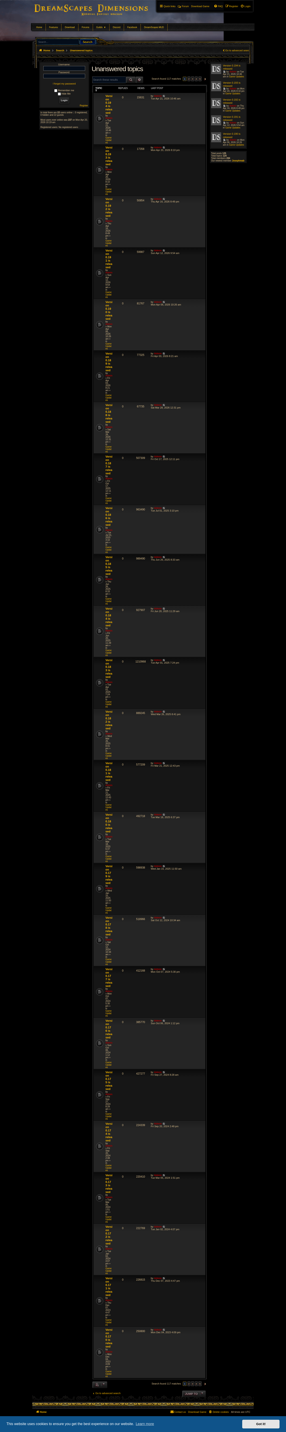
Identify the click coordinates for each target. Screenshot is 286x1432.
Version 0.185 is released (108, 565)
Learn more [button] (145, 1424)
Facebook (132, 27)
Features (53, 27)
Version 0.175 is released (108, 1081)
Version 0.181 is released (108, 771)
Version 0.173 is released (108, 1184)
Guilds (101, 27)
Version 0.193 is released (108, 156)
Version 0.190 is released (108, 310)
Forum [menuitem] (183, 6)
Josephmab (238, 160)
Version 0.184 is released (108, 617)
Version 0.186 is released (108, 516)
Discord (116, 27)
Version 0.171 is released (108, 1287)
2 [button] (189, 79)
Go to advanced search (238, 50)
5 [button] (200, 79)
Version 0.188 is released (108, 413)
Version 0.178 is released (108, 926)
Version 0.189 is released (108, 362)
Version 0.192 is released (108, 207)
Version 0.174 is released (108, 1132)
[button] (204, 79)
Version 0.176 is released (108, 1029)
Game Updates (108, 140)
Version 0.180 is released (108, 823)
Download (70, 27)
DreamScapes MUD (154, 27)
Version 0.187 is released (108, 465)
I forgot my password (64, 83)
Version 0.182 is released (108, 720)
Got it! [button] (261, 1424)
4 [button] (196, 79)
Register (84, 105)
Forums (85, 27)
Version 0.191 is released (108, 259)
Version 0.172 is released (108, 1235)
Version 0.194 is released (108, 104)
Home (39, 27)
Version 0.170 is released (108, 1338)
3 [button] (192, 79)
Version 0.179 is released (108, 875)
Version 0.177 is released (108, 978)
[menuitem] (245, 6)
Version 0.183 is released (108, 668)
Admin (108, 118)
